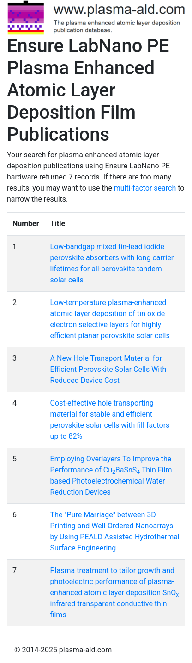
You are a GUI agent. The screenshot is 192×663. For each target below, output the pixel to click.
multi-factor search (145, 188)
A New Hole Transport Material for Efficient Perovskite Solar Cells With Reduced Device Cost (108, 369)
